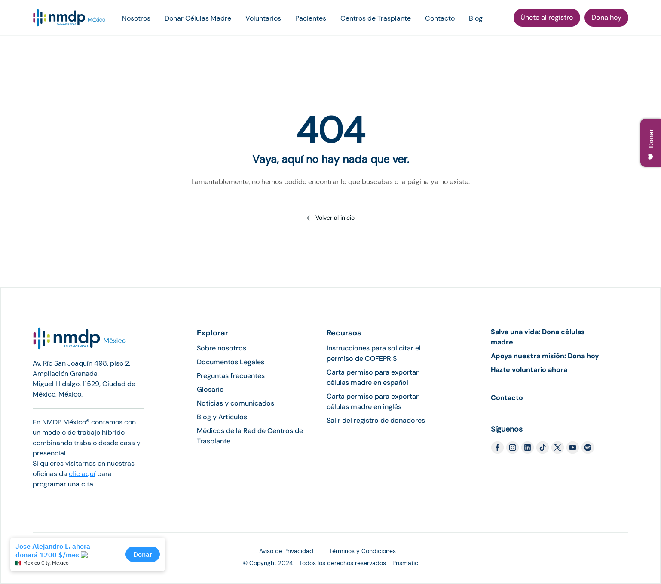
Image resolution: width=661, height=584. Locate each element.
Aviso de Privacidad (286, 551)
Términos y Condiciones (362, 551)
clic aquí (82, 473)
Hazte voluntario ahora (529, 369)
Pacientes (310, 18)
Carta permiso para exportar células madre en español (373, 377)
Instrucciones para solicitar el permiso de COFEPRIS (374, 353)
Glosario (210, 389)
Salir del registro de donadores (376, 420)
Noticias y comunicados (235, 403)
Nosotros (136, 18)
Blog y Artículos (222, 416)
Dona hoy (606, 17)
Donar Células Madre (198, 18)
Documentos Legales (230, 361)
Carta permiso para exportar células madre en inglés (373, 401)
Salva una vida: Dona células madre (538, 337)
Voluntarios (263, 18)
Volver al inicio (330, 217)
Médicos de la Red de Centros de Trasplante (250, 436)
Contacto (440, 18)
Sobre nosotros (221, 348)
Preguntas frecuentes (231, 375)
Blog (476, 18)
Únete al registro (546, 17)
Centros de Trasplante (375, 18)
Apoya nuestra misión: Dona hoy (545, 355)
